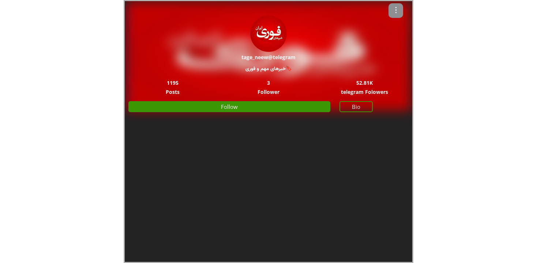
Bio (356, 106)
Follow (229, 106)
